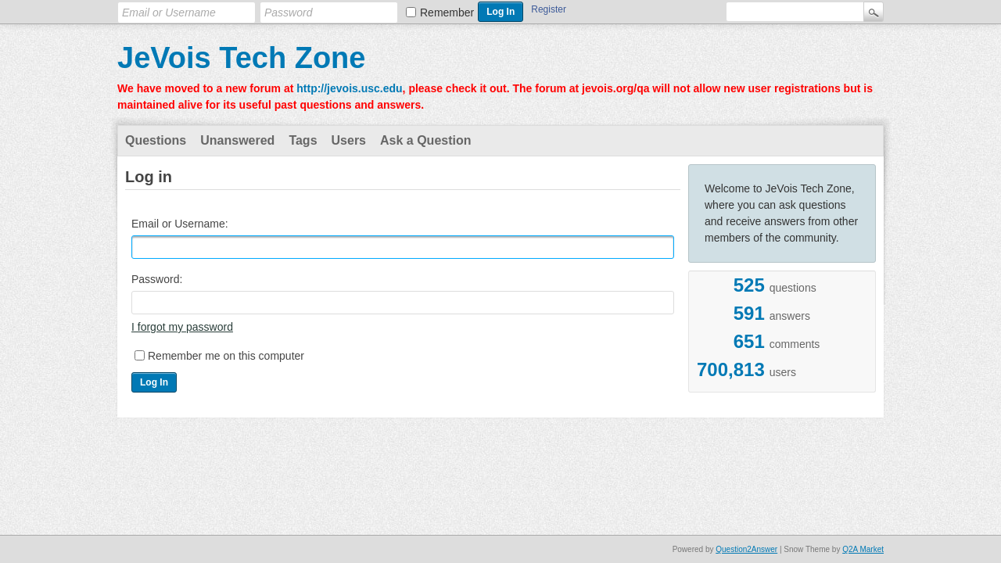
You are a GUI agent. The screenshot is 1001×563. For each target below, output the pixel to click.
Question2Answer (746, 549)
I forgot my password (182, 327)
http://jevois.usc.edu (349, 88)
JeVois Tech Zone (241, 57)
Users (349, 140)
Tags (303, 140)
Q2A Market (863, 549)
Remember (447, 12)
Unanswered (237, 140)
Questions (155, 140)
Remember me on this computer (226, 356)
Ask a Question (425, 140)
